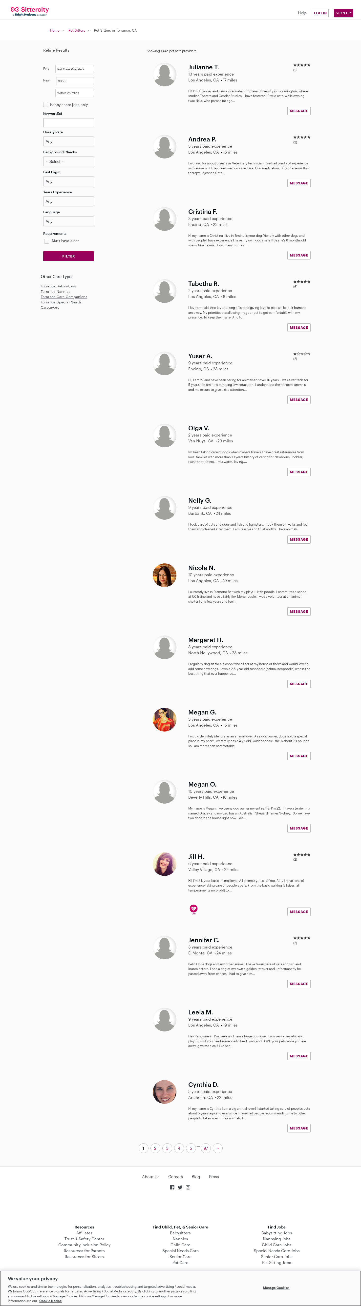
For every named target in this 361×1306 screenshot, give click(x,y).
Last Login (52, 172)
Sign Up (343, 13)
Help (302, 12)
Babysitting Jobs (276, 1232)
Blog (196, 1176)
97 (206, 1148)
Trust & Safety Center (84, 1238)
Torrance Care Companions (64, 297)
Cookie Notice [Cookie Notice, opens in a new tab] (50, 1301)
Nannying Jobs (277, 1238)
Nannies (180, 1238)
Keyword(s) (52, 113)
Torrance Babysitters (58, 286)
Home (55, 30)
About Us (150, 1176)
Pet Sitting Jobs (276, 1262)
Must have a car (65, 240)
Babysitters (180, 1232)
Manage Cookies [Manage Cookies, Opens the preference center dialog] (276, 1288)
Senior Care (180, 1256)
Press (214, 1176)
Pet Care (180, 1262)
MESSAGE (299, 111)
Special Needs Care (180, 1250)
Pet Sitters (76, 30)
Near (46, 80)
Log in (320, 13)
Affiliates (84, 1232)
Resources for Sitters (84, 1256)
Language (51, 212)
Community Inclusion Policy (84, 1244)
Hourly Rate (53, 132)
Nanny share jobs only (69, 104)
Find (46, 68)
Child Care (180, 1244)
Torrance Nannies (55, 291)
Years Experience (57, 192)
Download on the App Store (180, 1208)
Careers (175, 1176)
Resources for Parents (84, 1250)
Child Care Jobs (276, 1244)
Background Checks (60, 152)
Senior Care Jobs (277, 1256)
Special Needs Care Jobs (277, 1250)
